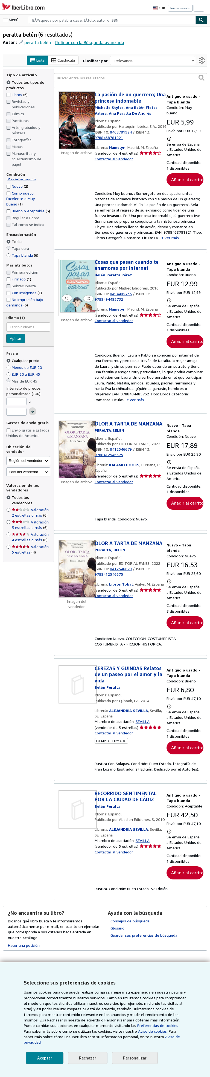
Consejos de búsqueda (130, 926)
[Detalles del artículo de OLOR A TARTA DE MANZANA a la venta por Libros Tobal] (77, 573)
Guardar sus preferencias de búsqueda (143, 940)
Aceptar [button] (44, 1058)
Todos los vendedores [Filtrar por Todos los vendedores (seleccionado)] (31, 492)
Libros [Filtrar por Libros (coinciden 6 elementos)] (17, 94)
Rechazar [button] (87, 1058)
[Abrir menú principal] (12, 20)
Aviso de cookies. (122, 1037)
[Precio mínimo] (16, 402)
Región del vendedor (25, 456)
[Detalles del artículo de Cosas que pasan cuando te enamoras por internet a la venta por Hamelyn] (77, 289)
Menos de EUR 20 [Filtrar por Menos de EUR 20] (25, 367)
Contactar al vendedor (113, 165)
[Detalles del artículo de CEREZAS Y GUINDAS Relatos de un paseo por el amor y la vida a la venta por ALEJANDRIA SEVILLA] (77, 689)
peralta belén (37, 42)
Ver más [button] (173, 240)
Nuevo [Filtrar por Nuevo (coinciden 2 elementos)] (17, 186)
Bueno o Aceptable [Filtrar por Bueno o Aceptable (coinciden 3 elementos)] (28, 211)
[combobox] (112, 20)
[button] (202, 78)
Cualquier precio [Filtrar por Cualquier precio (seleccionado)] (23, 360)
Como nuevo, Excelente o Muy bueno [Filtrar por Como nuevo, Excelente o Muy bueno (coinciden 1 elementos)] (20, 198)
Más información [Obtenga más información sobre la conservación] (20, 179)
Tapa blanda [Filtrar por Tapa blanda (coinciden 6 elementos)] (22, 255)
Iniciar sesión (180, 8)
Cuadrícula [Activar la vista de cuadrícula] (64, 60)
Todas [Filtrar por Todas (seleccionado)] (14, 241)
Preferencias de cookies (128, 1031)
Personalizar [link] (133, 1058)
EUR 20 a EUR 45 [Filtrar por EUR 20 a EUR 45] (25, 374)
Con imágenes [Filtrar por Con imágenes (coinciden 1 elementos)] (24, 293)
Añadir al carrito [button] (186, 180)
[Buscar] (201, 20)
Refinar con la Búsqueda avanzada (88, 42)
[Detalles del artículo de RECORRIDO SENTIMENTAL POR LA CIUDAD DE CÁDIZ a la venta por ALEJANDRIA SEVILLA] (77, 814)
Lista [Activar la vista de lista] (38, 60)
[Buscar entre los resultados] (130, 78)
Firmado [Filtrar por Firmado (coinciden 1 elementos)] (18, 279)
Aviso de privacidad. (149, 1042)
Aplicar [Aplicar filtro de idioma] (16, 338)
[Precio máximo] (16, 412)
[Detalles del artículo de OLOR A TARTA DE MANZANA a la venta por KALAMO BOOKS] (77, 453)
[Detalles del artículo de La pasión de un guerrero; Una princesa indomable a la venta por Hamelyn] (77, 120)
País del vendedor (23, 467)
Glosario (117, 933)
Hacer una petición (24, 950)
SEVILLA (144, 726)
